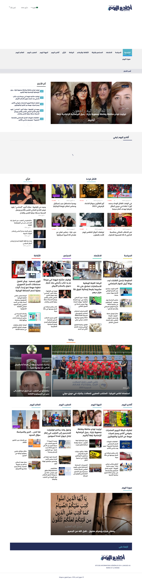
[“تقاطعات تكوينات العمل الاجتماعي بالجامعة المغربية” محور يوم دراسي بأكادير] (126, 444)
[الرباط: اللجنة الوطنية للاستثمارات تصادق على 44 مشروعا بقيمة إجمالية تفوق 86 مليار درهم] (87, 270)
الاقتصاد (109, 52)
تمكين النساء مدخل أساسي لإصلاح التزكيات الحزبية (22, 232)
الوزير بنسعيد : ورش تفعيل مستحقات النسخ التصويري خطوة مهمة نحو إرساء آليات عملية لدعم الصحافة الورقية (27, 285)
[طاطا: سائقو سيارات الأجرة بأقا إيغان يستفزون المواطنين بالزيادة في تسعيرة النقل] (95, 454)
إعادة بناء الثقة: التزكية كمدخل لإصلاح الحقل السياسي (21, 242)
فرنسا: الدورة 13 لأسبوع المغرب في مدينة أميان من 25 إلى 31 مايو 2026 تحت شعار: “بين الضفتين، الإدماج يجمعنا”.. (50, 446)
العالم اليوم (20, 52)
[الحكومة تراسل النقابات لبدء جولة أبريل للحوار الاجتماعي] (117, 269)
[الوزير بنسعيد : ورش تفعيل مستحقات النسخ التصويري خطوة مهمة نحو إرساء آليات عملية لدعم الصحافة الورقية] (26, 269)
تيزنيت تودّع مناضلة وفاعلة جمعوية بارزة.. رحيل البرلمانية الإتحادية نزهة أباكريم (91, 116)
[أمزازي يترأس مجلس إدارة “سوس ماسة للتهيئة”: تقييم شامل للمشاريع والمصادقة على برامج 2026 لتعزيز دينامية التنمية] (126, 467)
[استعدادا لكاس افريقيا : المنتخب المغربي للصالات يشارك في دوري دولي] (92, 371)
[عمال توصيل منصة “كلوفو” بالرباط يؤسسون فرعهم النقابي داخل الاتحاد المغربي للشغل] (126, 316)
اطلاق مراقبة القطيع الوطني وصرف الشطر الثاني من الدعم (81, 326)
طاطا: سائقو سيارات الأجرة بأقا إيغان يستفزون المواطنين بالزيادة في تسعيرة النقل (81, 455)
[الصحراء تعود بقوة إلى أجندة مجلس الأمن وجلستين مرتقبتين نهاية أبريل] (65, 460)
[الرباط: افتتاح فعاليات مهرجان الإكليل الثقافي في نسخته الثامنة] (34, 328)
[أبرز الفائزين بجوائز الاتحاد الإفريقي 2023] (92, 191)
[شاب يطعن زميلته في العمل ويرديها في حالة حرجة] (65, 310)
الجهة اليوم (44, 52)
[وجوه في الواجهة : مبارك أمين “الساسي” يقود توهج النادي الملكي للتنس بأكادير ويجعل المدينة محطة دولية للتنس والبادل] (28, 194)
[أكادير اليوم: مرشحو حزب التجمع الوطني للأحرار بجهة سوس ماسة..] (126, 291)
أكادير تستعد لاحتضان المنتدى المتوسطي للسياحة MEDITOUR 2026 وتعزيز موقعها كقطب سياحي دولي (81, 315)
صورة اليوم (126, 59)
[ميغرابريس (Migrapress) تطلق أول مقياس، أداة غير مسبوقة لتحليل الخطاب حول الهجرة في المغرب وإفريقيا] (65, 471)
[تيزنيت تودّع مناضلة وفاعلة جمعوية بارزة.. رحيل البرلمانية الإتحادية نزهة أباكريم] (91, 103)
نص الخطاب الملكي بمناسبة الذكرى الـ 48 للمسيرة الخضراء (120, 233)
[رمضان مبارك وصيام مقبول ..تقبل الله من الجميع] (91, 514)
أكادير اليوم (55, 52)
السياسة (118, 52)
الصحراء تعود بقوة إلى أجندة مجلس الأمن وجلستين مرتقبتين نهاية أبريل (49, 460)
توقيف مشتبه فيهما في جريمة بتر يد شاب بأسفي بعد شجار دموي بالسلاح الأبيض (57, 282)
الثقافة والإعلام (83, 52)
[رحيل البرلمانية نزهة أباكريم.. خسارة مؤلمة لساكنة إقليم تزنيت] (95, 443)
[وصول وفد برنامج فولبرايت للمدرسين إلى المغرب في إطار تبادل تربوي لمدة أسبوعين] (56, 418)
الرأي (64, 52)
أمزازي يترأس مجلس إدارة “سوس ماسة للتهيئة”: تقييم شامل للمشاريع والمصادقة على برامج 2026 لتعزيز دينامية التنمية (111, 469)
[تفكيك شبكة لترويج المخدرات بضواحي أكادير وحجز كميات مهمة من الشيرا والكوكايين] (117, 418)
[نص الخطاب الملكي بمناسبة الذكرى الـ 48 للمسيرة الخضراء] (119, 220)
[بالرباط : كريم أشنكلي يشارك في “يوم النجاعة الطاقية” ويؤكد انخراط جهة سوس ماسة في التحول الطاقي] (95, 300)
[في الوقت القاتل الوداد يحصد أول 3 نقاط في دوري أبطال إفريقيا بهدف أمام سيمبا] (119, 191)
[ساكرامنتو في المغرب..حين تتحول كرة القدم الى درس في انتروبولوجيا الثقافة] (40, 223)
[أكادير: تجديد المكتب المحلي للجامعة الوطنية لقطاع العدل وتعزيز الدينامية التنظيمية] (65, 321)
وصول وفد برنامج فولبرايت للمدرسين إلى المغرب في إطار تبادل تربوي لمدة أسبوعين (57, 432)
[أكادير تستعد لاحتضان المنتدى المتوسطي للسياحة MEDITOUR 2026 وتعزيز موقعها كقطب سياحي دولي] (95, 314)
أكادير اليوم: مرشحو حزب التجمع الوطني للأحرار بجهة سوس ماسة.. (112, 292)
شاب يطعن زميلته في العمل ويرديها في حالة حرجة (50, 308)
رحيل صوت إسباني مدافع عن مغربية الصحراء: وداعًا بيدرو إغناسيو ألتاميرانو (20, 465)
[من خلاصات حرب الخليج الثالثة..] (34, 443)
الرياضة (71, 52)
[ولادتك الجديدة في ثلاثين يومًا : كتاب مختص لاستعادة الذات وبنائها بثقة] (34, 317)
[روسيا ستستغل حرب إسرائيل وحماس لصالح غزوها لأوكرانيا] (64, 191)
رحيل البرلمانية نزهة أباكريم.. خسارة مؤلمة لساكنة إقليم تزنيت (81, 442)
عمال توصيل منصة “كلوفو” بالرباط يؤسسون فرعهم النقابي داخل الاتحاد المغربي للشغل (112, 318)
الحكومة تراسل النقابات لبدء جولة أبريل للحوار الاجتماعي (119, 281)
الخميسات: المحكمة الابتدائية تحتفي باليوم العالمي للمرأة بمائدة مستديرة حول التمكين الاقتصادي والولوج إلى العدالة (80, 470)
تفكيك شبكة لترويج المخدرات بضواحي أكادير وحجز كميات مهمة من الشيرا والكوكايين (119, 433)
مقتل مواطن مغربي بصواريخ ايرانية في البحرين (20, 453)
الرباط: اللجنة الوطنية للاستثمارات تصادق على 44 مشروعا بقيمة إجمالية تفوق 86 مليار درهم (87, 287)
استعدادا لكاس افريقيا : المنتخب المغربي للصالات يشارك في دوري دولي (98, 389)
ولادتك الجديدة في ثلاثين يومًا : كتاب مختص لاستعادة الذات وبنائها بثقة (20, 317)
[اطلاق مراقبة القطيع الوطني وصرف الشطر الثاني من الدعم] (95, 328)
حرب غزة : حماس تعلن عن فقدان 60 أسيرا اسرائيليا (66, 233)
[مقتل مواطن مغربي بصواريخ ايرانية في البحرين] (34, 454)
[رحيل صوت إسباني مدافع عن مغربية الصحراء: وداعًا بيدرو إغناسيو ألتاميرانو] (34, 465)
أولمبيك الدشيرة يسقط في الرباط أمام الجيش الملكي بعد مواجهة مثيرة (32, 365)
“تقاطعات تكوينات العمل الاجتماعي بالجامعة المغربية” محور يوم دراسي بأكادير (110, 444)
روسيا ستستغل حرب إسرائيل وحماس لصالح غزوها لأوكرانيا (64, 204)
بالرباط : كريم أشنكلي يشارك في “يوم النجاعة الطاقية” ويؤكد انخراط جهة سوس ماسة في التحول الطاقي (80, 302)
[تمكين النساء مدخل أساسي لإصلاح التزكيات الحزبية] (40, 234)
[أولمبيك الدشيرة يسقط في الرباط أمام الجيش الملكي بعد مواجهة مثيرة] (30, 358)
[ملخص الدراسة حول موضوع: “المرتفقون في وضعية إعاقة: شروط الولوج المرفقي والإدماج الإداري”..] (126, 303)
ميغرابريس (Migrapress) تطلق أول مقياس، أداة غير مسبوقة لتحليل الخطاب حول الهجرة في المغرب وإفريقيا (49, 473)
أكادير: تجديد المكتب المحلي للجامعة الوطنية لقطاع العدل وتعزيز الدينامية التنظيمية (50, 322)
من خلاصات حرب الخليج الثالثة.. (19, 441)
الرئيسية (127, 52)
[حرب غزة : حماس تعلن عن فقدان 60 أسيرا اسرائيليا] (64, 220)
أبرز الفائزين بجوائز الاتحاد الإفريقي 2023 (94, 204)
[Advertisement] (71, 32)
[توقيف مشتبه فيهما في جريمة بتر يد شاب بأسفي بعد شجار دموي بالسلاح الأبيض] (56, 269)
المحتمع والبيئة (97, 52)
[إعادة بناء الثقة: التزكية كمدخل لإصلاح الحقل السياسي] (40, 244)
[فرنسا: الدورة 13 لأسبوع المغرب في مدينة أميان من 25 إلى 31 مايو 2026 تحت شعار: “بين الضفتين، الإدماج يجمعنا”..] (65, 444)
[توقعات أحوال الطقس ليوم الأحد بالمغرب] (92, 220)
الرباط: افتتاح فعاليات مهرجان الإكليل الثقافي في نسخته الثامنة (19, 327)
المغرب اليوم (32, 52)
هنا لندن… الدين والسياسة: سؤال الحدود (28, 433)
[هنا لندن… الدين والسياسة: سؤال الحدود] (26, 419)
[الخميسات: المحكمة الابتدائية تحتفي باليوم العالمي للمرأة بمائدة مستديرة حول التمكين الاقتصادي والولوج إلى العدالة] (95, 468)
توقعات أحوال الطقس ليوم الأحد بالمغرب (93, 233)
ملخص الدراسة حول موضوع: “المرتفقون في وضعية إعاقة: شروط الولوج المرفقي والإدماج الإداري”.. (111, 304)
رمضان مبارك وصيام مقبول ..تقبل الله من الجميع (91, 527)
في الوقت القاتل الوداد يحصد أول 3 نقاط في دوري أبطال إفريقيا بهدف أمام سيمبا (120, 206)
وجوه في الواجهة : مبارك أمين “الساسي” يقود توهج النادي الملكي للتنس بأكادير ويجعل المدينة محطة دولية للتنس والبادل (28, 209)
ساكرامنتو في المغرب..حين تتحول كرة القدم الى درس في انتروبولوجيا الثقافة (21, 222)
